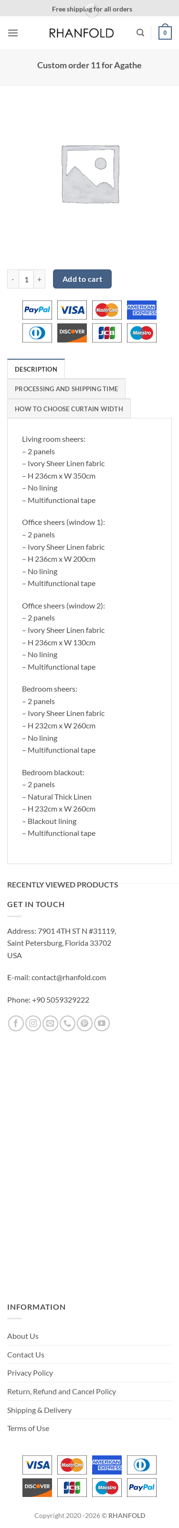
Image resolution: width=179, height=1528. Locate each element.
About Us (23, 1335)
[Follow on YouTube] (102, 1023)
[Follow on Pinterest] (85, 1023)
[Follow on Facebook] (16, 1023)
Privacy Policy (30, 1372)
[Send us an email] (50, 1023)
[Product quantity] (26, 279)
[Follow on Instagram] (33, 1023)
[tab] (36, 369)
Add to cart (83, 279)
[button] (13, 32)
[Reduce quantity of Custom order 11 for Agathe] (13, 279)
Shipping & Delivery (39, 1409)
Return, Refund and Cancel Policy (61, 1391)
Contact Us (25, 1354)
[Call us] (67, 1023)
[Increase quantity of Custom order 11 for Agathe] (39, 279)
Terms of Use (28, 1427)
